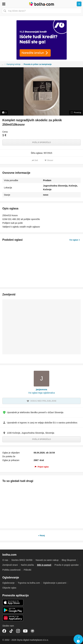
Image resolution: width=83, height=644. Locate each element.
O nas (5, 560)
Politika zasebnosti (11, 570)
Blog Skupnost (69, 560)
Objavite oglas (9, 587)
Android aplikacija (13, 610)
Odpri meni (4, 4)
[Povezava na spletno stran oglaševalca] (41, 40)
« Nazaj (41, 535)
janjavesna (41, 389)
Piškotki (27, 570)
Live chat (78, 639)
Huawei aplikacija (13, 618)
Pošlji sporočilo (41, 142)
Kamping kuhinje (14, 64)
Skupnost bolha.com (32, 631)
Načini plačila (27, 565)
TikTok (11, 631)
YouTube (25, 631)
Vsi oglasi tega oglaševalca (41, 392)
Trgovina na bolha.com (29, 583)
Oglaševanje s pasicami (54, 583)
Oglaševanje (8, 583)
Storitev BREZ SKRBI (21, 560)
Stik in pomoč (44, 565)
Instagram (18, 631)
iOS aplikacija (13, 602)
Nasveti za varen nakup (47, 560)
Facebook (4, 631)
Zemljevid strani (10, 565)
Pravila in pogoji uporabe (66, 565)
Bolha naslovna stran (41, 4)
